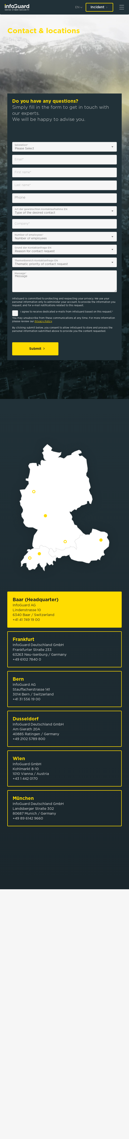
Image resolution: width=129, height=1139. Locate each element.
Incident (99, 7)
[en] (78, 7)
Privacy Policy (43, 321)
